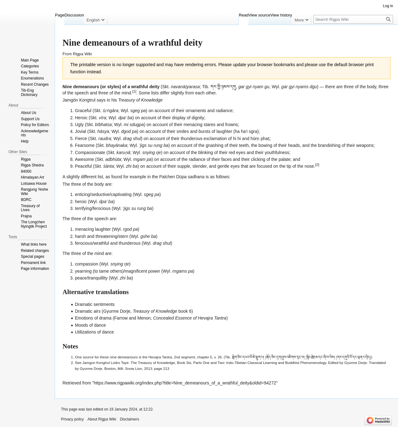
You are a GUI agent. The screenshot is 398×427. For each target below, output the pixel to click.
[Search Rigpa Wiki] (353, 19)
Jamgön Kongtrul (78, 100)
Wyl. (276, 86)
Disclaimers (129, 419)
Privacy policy (72, 419)
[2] (317, 165)
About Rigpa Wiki (101, 419)
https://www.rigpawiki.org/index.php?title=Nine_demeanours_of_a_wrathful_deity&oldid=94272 (185, 382)
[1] (134, 91)
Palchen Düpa (173, 176)
